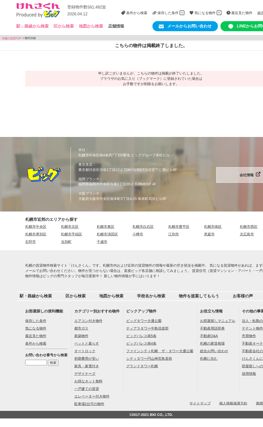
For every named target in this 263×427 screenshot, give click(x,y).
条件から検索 (35, 343)
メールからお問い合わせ (185, 26)
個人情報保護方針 (233, 403)
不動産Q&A (209, 336)
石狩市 (30, 242)
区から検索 (75, 296)
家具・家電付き (86, 366)
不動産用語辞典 (212, 328)
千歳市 (102, 242)
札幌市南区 (213, 227)
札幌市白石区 (143, 227)
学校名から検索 (151, 296)
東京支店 (85, 164)
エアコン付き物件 (88, 321)
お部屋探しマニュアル (217, 321)
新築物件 (81, 336)
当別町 (66, 242)
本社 (81, 150)
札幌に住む (209, 359)
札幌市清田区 (107, 234)
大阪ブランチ (89, 193)
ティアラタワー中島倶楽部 (147, 328)
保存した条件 (35, 321)
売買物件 (249, 336)
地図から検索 (91, 26)
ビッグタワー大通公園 (143, 321)
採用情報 (249, 374)
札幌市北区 (70, 227)
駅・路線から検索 (36, 296)
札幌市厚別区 (35, 234)
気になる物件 (35, 328)
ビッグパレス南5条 (141, 336)
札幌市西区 (248, 227)
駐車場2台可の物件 (89, 404)
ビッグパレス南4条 (141, 343)
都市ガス (81, 328)
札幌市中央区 (35, 227)
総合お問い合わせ (214, 351)
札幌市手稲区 (71, 234)
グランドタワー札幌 (142, 366)
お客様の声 (243, 296)
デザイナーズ (84, 374)
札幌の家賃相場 (212, 343)
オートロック (84, 351)
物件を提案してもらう (199, 296)
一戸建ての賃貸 (86, 389)
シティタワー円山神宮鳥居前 (149, 359)
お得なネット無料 (88, 381)
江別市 (173, 234)
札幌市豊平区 (178, 227)
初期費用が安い (86, 359)
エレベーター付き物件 (92, 396)
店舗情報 (116, 26)
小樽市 (138, 234)
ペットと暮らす (86, 343)
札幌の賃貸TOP (11, 38)
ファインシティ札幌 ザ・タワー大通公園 (159, 351)
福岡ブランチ (89, 179)
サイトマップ (200, 403)
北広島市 (247, 234)
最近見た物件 (35, 336)
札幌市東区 (105, 227)
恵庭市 (209, 234)
